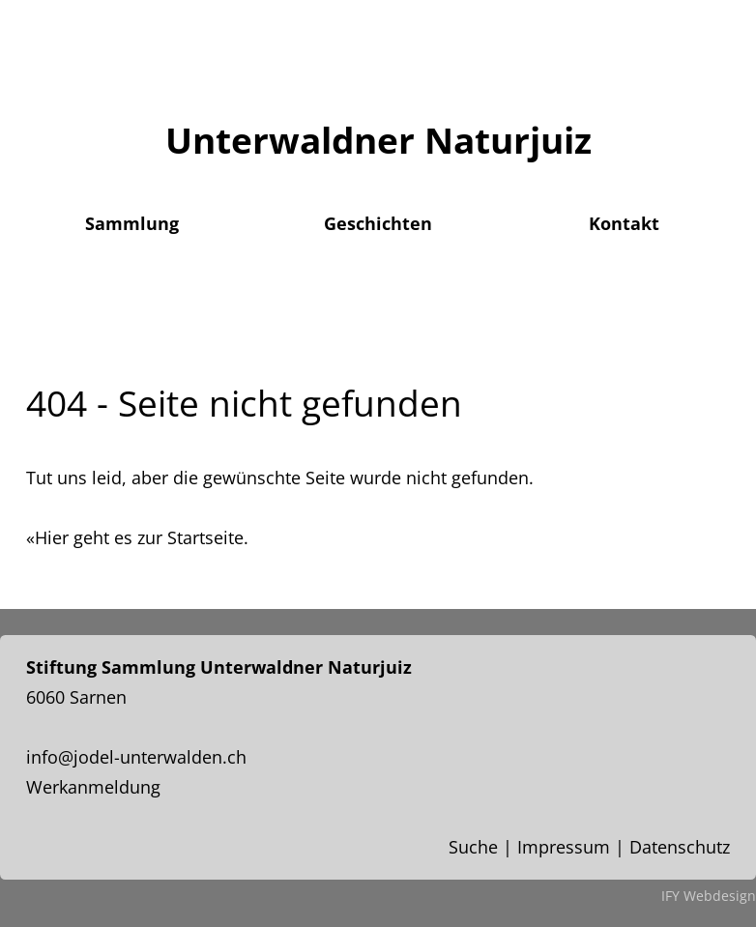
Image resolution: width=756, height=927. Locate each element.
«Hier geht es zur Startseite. (137, 537)
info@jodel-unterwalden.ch (136, 756)
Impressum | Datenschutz (623, 846)
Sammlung (132, 223)
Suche (473, 846)
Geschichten (378, 223)
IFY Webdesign (708, 895)
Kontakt (624, 223)
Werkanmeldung (93, 786)
